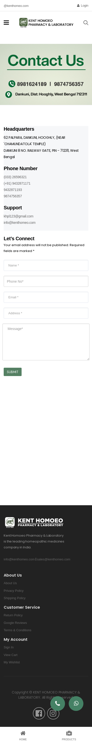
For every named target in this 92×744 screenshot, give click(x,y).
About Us (10, 583)
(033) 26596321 (15, 177)
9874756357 (13, 196)
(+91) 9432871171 (17, 183)
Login (82, 5)
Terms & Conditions (17, 630)
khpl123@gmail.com (18, 216)
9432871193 (13, 190)
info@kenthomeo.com (20, 223)
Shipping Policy (15, 598)
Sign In (8, 647)
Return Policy (13, 615)
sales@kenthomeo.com (53, 559)
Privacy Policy (14, 591)
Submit (12, 371)
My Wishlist (12, 662)
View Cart (10, 655)
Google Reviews (15, 623)
